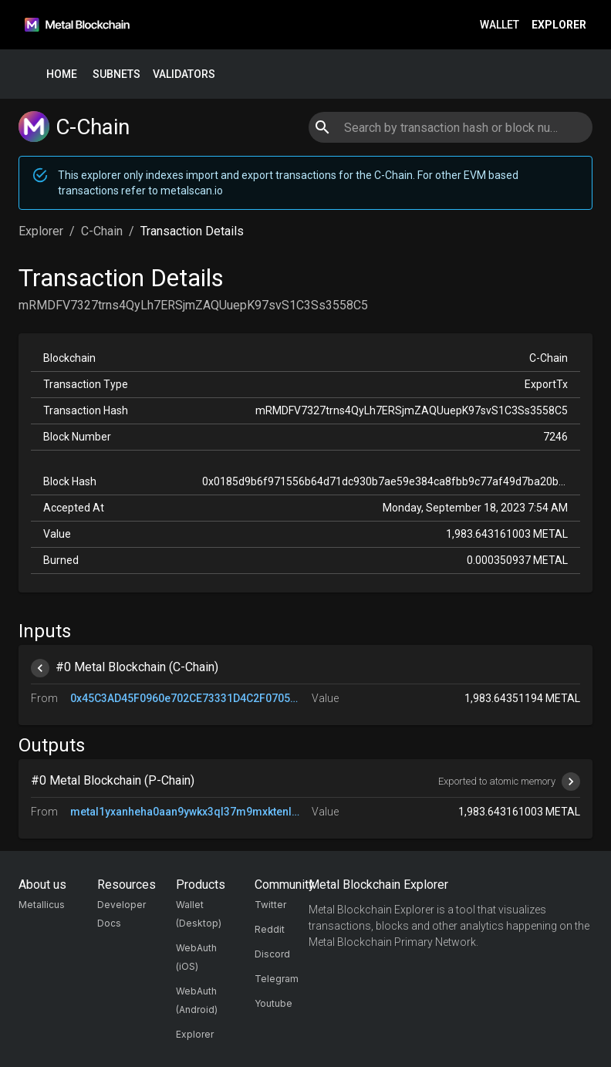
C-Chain (102, 231)
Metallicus (42, 904)
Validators (184, 74)
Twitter (270, 904)
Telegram (277, 978)
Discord (272, 954)
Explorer (558, 25)
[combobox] (450, 127)
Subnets (116, 74)
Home (61, 74)
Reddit (270, 929)
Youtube (273, 1003)
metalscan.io (191, 190)
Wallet (499, 25)
